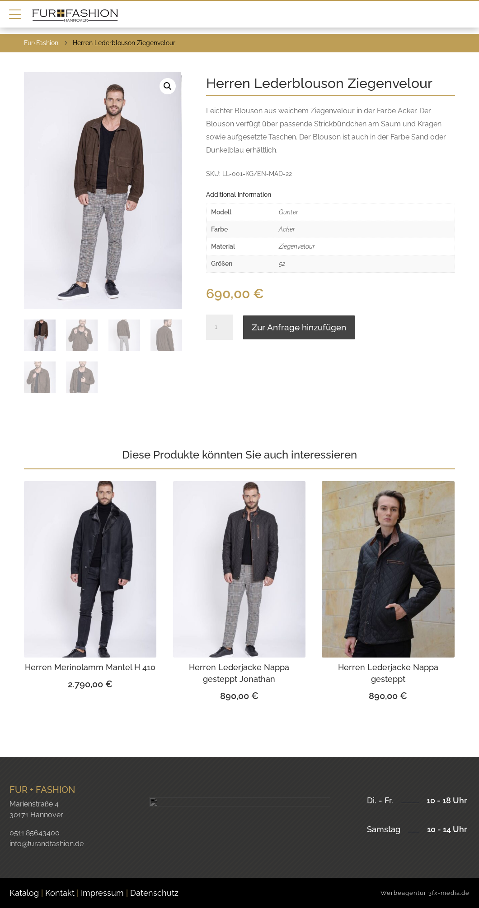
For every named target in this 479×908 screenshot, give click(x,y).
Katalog (24, 893)
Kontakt (61, 893)
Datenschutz (154, 893)
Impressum (102, 893)
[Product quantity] (219, 327)
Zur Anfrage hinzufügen (299, 327)
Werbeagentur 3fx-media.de (425, 892)
